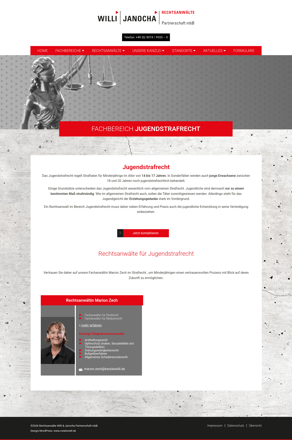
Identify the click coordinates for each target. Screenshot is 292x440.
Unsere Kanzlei (148, 50)
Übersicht (255, 425)
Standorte (183, 50)
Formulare (243, 50)
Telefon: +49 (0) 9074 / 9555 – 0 (146, 37)
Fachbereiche (69, 50)
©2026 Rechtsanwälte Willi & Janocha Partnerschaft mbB (64, 425)
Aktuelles (214, 50)
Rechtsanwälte (108, 50)
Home (42, 50)
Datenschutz (235, 425)
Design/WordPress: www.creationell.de (53, 430)
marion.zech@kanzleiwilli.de (104, 369)
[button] (9, 431)
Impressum (214, 425)
